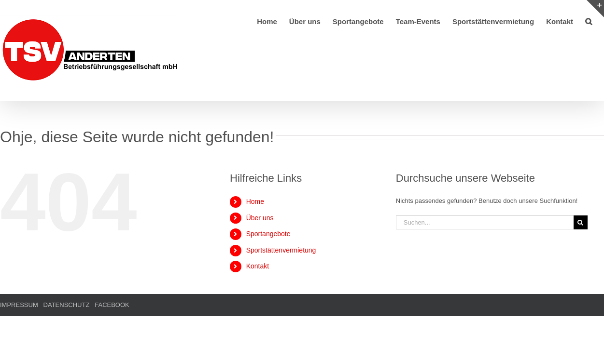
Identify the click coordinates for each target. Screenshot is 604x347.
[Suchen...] (485, 222)
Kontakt (257, 266)
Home (255, 201)
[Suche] (581, 222)
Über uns (260, 218)
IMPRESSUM (19, 304)
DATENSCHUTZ (66, 304)
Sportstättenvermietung (281, 250)
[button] (600, 20)
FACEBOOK (112, 304)
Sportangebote (268, 234)
